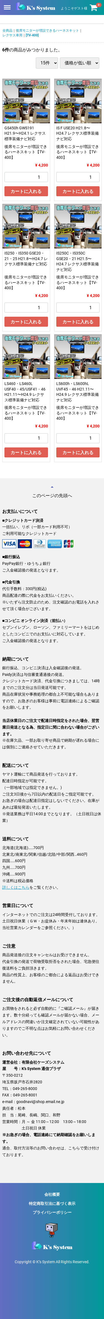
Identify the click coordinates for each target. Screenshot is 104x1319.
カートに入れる (26, 191)
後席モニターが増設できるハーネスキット (47, 30)
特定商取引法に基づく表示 (52, 1203)
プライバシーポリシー (52, 1212)
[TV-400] (32, 35)
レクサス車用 (12, 35)
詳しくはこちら (15, 887)
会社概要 (52, 1194)
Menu (7, 5)
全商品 (7, 30)
